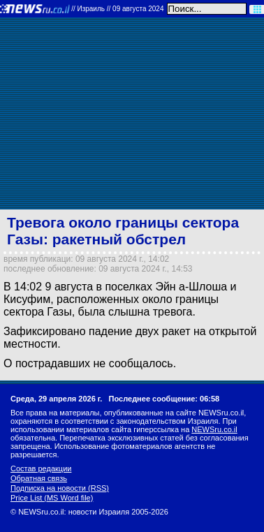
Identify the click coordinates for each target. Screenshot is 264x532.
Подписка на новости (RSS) (59, 488)
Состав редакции (40, 468)
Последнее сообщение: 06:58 (164, 398)
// (117, 9)
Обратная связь (38, 478)
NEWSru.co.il (214, 429)
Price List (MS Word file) (51, 498)
